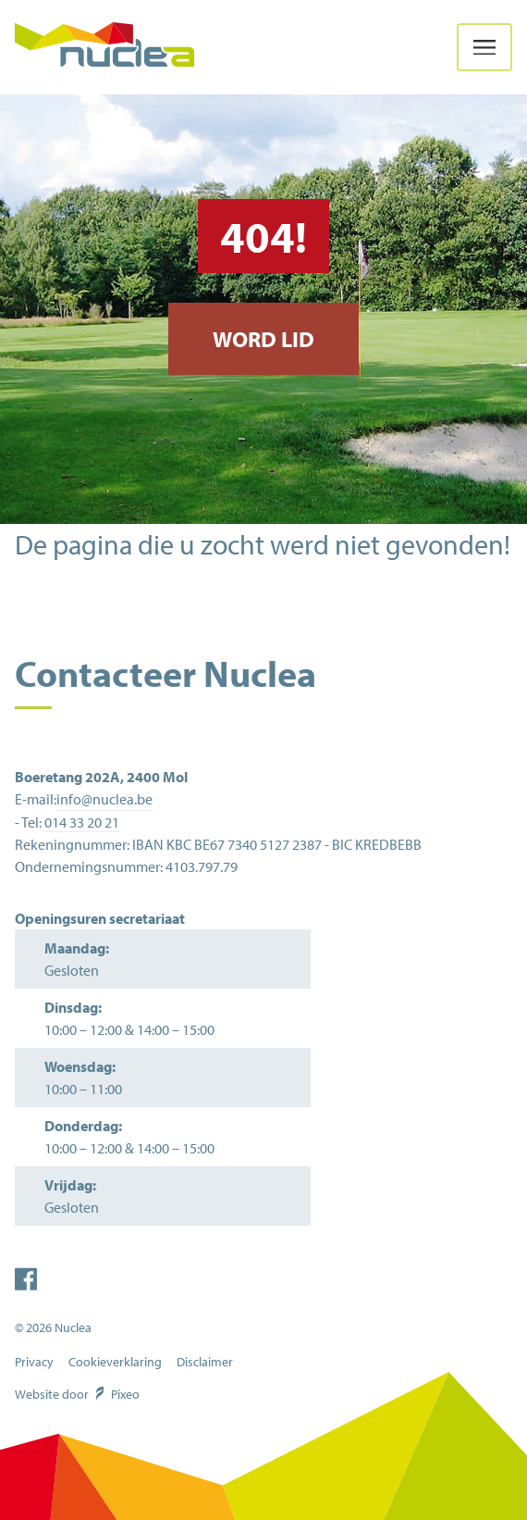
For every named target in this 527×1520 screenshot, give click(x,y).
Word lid (263, 339)
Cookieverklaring (115, 1362)
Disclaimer (205, 1362)
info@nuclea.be (104, 799)
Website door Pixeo (77, 1394)
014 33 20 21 (81, 822)
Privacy (34, 1362)
